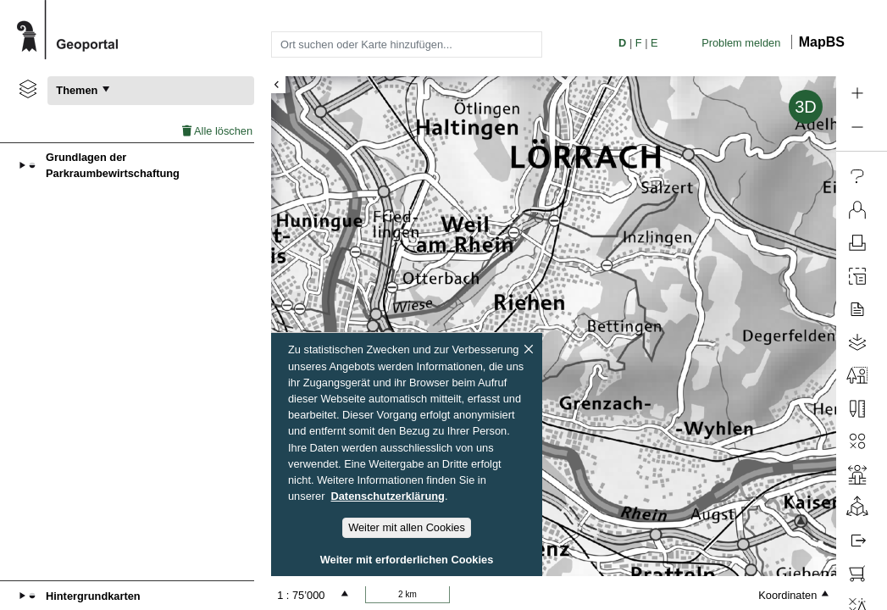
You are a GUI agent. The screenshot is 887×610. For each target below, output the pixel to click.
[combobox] (406, 44)
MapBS (822, 42)
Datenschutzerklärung (388, 496)
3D (806, 106)
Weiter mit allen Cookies (406, 527)
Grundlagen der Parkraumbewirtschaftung (113, 165)
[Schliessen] (528, 349)
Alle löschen (217, 131)
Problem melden (740, 42)
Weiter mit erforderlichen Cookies (407, 559)
